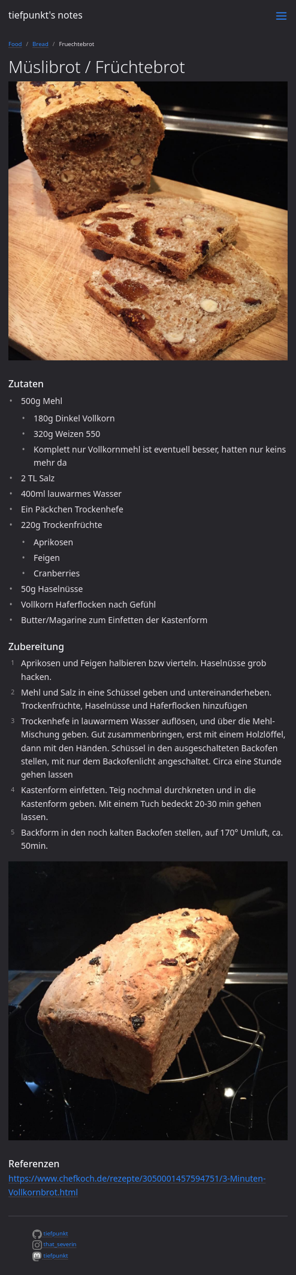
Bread (40, 44)
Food (15, 44)
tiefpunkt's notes (45, 15)
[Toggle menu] (281, 16)
